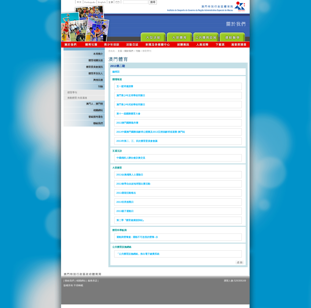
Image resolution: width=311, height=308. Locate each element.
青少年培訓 (112, 44)
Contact (117, 2)
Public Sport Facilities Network (206, 36)
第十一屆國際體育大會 (128, 113)
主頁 (110, 2)
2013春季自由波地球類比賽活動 (133, 183)
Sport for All (179, 36)
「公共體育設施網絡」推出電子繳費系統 (138, 254)
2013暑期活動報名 (126, 193)
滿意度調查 (239, 44)
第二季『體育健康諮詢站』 (131, 220)
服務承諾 (92, 280)
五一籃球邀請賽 (125, 86)
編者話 (115, 71)
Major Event (153, 36)
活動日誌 (132, 44)
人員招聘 (202, 44)
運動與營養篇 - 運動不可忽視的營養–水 (137, 237)
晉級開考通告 (96, 116)
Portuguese (90, 2)
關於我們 (71, 44)
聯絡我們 (98, 123)
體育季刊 (72, 92)
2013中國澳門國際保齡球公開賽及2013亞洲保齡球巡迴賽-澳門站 (151, 132)
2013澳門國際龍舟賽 (128, 122)
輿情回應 (98, 80)
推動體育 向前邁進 (77, 97)
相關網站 (98, 110)
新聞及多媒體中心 (157, 44)
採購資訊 (183, 44)
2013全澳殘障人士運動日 (130, 174)
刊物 (100, 86)
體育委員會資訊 (94, 67)
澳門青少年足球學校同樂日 (131, 95)
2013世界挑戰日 (125, 202)
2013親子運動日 (125, 211)
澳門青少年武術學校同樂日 (131, 104)
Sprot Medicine (232, 36)
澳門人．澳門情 (94, 103)
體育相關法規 (96, 60)
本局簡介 (98, 53)
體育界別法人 (96, 73)
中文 (79, 2)
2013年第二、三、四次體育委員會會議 (137, 141)
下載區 (220, 44)
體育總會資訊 (91, 44)
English (102, 2)
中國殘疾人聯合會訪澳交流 (131, 157)
